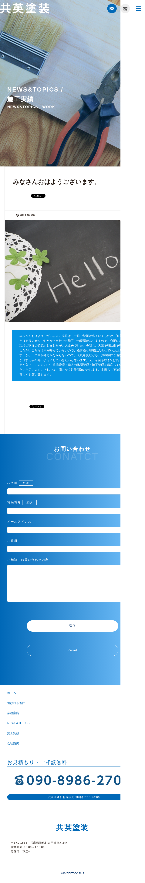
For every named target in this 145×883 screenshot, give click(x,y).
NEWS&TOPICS (18, 730)
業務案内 (13, 720)
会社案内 (13, 750)
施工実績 (13, 740)
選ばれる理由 (16, 710)
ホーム (11, 700)
